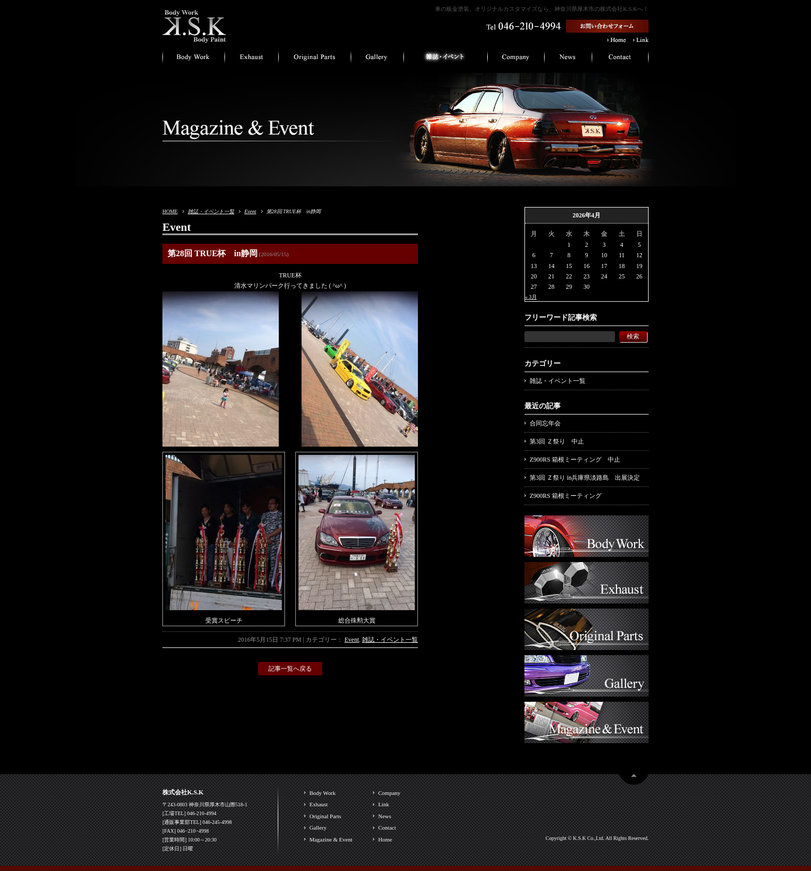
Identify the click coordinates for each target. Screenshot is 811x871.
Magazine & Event (330, 839)
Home (385, 839)
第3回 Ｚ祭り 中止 (557, 441)
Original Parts (325, 816)
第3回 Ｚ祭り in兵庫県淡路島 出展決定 (585, 477)
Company (389, 793)
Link (383, 804)
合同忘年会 (545, 423)
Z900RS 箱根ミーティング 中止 (575, 459)
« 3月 (531, 297)
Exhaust (318, 804)
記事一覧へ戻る (290, 668)
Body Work (322, 793)
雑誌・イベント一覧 (211, 211)
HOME (169, 211)
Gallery (317, 827)
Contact (387, 827)
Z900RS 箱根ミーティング (566, 495)
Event (250, 211)
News (384, 816)
